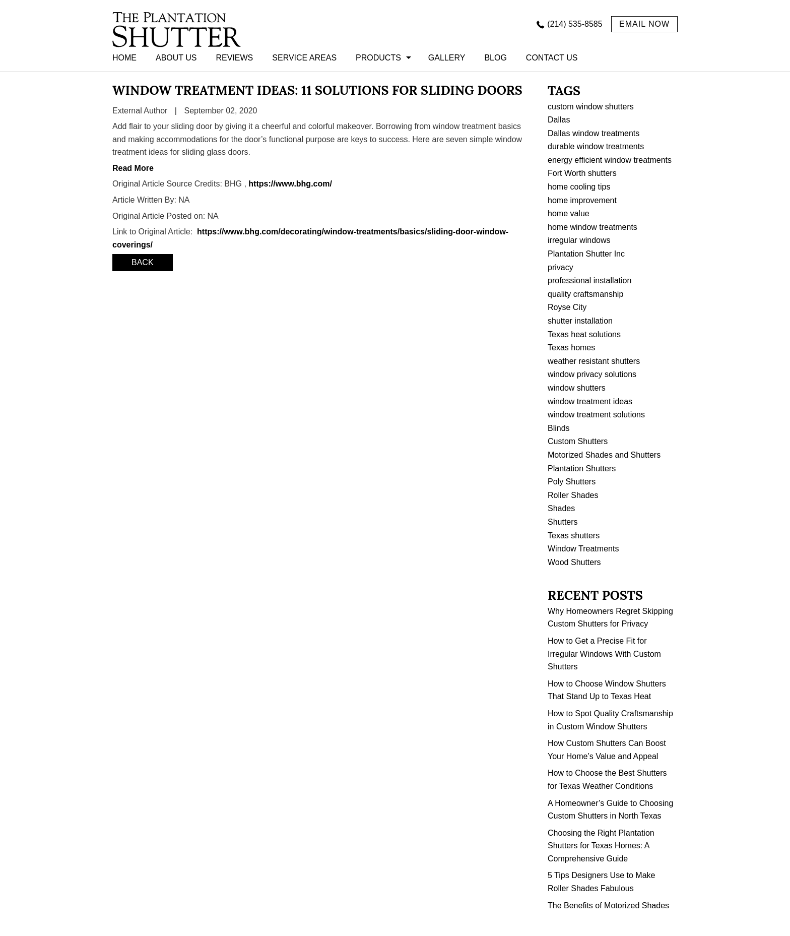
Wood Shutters (574, 562)
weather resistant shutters (594, 361)
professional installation (589, 280)
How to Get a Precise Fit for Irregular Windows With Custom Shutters (604, 654)
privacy (560, 267)
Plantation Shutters (582, 468)
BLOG (495, 57)
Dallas (559, 119)
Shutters (563, 522)
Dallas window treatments (593, 133)
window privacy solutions (592, 374)
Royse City (567, 307)
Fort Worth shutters (582, 173)
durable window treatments (596, 146)
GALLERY (447, 57)
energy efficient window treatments (610, 160)
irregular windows (579, 240)
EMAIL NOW (644, 24)
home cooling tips (579, 186)
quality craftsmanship (585, 294)
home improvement (582, 200)
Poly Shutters (572, 481)
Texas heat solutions (584, 334)
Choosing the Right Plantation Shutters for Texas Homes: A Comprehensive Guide (601, 846)
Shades (561, 508)
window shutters (577, 388)
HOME (124, 57)
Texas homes (571, 347)
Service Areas (304, 57)
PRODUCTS (378, 57)
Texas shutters (574, 535)
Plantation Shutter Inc (586, 253)
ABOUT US (176, 57)
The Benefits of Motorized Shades (608, 905)
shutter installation (580, 321)
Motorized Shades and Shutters (604, 455)
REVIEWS (234, 57)
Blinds (559, 428)
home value (568, 213)
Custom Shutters (578, 441)
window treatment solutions (596, 414)
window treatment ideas (590, 401)
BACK (142, 262)
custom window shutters (591, 106)
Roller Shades (573, 495)
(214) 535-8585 (574, 24)
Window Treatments (583, 548)
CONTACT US (552, 57)
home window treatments (592, 227)
